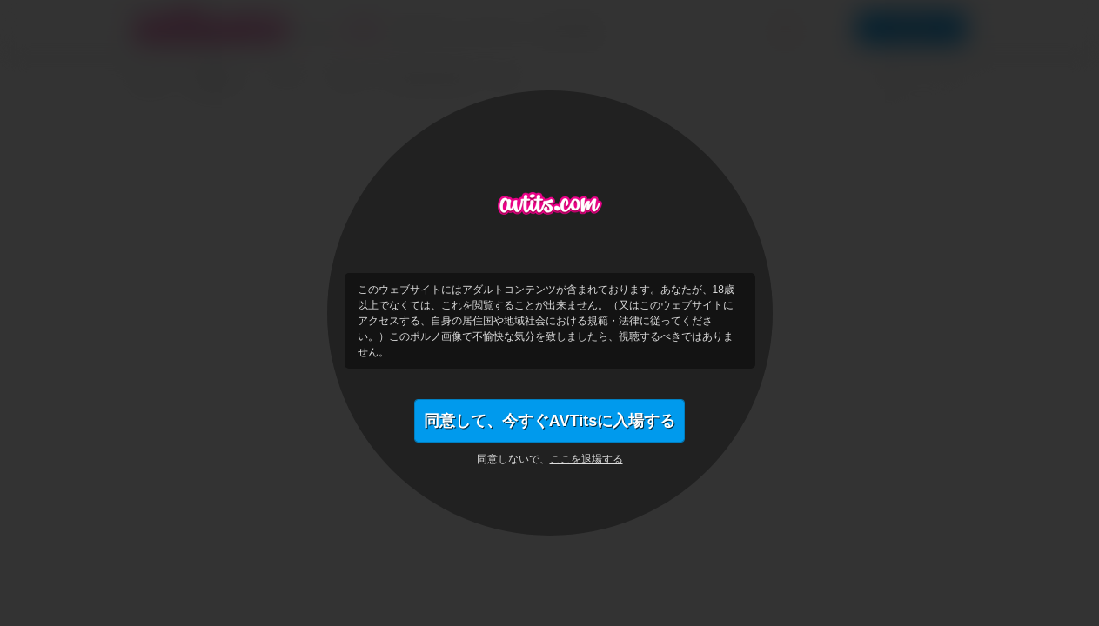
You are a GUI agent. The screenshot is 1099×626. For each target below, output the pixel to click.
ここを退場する (586, 459)
